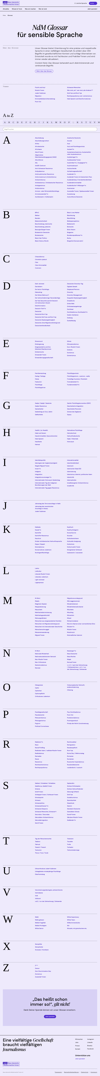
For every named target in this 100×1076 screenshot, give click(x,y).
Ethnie (69, 341)
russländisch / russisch (74, 767)
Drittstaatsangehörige (74, 306)
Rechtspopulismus (41, 767)
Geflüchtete (39, 415)
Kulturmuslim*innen (73, 547)
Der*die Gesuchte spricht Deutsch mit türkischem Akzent (46, 302)
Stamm (69, 806)
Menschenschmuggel (42, 629)
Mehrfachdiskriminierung (43, 612)
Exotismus (70, 353)
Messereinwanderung (42, 632)
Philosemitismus (40, 718)
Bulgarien (70, 232)
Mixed (69, 618)
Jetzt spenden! (92, 9)
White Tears (71, 920)
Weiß (37, 917)
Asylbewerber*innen (74, 160)
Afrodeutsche (39, 146)
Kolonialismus (39, 547)
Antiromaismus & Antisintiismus (45, 177)
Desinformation (40, 306)
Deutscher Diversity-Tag (75, 284)
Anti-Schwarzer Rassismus (44, 168)
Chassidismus (39, 257)
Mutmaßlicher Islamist (74, 635)
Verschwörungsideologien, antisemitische (48, 890)
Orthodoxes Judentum (42, 696)
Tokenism (70, 839)
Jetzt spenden (50, 1016)
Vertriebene (39, 893)
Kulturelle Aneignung (74, 541)
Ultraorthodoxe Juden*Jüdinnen (45, 869)
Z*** (36, 965)
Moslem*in (70, 627)
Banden (37, 218)
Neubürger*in (71, 651)
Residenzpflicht (72, 748)
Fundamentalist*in (73, 385)
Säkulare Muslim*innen (74, 817)
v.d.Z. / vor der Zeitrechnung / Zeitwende (48, 901)
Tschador (70, 847)
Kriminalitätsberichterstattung (45, 99)
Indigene (38, 471)
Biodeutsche (39, 235)
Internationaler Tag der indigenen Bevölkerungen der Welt (46, 484)
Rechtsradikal (71, 742)
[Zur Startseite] (11, 3)
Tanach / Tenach (40, 847)
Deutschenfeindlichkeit (42, 326)
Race (36, 745)
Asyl (68, 144)
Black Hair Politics (41, 238)
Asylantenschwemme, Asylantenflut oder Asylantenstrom (79, 153)
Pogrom (37, 723)
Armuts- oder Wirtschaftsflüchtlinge (47, 191)
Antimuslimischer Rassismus (44, 174)
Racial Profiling (40, 748)
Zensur (37, 968)
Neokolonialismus (41, 665)
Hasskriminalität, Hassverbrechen (46, 436)
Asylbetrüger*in (72, 157)
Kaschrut (38, 538)
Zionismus (38, 974)
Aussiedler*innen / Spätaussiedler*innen (80, 191)
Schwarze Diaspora (41, 809)
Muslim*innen (39, 90)
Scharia (37, 789)
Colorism (38, 268)
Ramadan (38, 756)
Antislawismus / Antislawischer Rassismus (49, 183)
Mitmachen (79, 1039)
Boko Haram (71, 230)
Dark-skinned (39, 284)
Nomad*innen (71, 662)
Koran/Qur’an (71, 533)
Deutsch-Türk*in (40, 308)
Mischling (70, 612)
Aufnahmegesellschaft (74, 171)
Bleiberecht (71, 224)
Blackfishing (71, 218)
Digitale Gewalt (72, 286)
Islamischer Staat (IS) (74, 469)
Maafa (37, 601)
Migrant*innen (39, 635)
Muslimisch (71, 632)
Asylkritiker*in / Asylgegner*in (77, 163)
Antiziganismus (40, 185)
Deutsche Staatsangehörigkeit (45, 320)
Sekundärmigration (41, 820)
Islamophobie (71, 480)
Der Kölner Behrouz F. (42, 295)
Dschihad (70, 309)
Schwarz (37, 800)
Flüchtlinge (38, 385)
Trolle (69, 844)
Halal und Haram (40, 433)
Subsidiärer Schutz (73, 812)
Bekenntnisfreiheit (41, 221)
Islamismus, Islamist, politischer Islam (79, 474)
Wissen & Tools (17, 9)
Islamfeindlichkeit (73, 463)
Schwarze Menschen (73, 87)
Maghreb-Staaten (41, 604)
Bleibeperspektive (73, 221)
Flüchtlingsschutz (73, 373)
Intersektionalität (72, 460)
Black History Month (41, 241)
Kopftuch (70, 527)
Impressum (94, 1072)
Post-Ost (38, 102)
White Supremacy (73, 917)
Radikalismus (39, 753)
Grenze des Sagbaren (74, 412)
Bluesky (89, 1046)
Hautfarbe (38, 442)
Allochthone (39, 160)
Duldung (70, 318)
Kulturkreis (70, 544)
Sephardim (70, 783)
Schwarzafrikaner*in (41, 806)
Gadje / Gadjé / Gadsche (43, 403)
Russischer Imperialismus (75, 762)
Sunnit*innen (71, 814)
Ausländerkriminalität (74, 183)
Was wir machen (30, 9)
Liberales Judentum (41, 577)
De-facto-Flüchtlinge (42, 289)
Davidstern (38, 286)
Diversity (70, 292)
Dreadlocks (71, 301)
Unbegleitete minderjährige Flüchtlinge (48, 871)
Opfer (37, 688)
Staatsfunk (70, 803)
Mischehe (70, 610)
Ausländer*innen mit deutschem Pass (79, 177)
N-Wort (37, 651)
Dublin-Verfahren (72, 315)
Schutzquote (39, 797)
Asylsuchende (71, 168)
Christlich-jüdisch (41, 259)
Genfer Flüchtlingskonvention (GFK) (79, 403)
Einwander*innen (40, 355)
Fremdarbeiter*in (73, 382)
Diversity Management (74, 295)
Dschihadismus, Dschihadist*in (77, 312)
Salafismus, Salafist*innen (43, 786)
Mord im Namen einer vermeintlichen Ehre (81, 624)
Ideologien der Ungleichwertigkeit (46, 463)
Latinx (37, 568)
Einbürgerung (39, 344)
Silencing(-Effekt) (73, 792)
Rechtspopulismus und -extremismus (79, 96)
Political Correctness (42, 726)
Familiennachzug (40, 373)
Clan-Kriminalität (40, 265)
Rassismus (38, 762)
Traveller (70, 841)
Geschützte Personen (74, 409)
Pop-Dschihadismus (73, 712)
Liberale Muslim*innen (42, 574)
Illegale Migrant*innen (42, 466)
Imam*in (38, 469)
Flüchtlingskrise (40, 387)
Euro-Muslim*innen (73, 347)
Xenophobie (39, 947)
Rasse (37, 759)
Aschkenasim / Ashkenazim (44, 197)
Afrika (37, 144)
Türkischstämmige (73, 850)
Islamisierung (71, 471)
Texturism (38, 850)
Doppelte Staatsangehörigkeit (77, 298)
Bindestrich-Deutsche (42, 232)
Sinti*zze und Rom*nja (74, 93)
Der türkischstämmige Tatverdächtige (47, 298)
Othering (70, 690)
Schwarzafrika (39, 803)
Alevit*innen (39, 152)
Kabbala (37, 527)
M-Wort (37, 598)
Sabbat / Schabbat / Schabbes (45, 783)
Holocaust (70, 442)
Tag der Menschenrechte (43, 839)
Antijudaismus (39, 171)
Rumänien (70, 759)
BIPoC (37, 212)
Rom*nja (70, 750)
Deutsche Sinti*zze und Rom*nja (45, 317)
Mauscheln (38, 610)
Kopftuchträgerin (72, 530)
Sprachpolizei (71, 800)
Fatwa (37, 379)
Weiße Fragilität (40, 923)
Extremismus (71, 355)
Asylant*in (70, 149)
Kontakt (77, 1049)
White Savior (39, 928)
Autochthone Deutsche (74, 197)
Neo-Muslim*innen (41, 659)
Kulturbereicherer (73, 538)
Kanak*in (38, 530)
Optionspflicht (40, 693)
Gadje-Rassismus (41, 406)
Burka (69, 238)
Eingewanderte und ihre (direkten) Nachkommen (43, 348)
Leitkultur (38, 571)
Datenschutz (84, 1072)
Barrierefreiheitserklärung (71, 1072)
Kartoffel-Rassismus (42, 536)
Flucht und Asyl (40, 87)
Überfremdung (40, 874)
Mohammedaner (72, 621)
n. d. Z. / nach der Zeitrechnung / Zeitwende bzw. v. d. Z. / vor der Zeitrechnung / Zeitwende (77, 667)
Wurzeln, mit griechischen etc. (77, 928)
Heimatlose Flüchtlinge (74, 430)
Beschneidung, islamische (43, 224)
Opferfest (38, 691)
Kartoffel (38, 533)
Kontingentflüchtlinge (42, 553)
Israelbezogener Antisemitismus (77, 483)
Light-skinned (39, 580)
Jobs (76, 1042)
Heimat (37, 444)
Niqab (69, 659)
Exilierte (69, 350)
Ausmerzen (71, 188)
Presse (77, 1046)
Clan (36, 262)
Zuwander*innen (40, 977)
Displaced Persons (73, 289)
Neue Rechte (71, 656)
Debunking (38, 292)
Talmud (37, 844)
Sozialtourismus (72, 797)
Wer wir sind (43, 9)
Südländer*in (71, 820)
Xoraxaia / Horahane (41, 950)
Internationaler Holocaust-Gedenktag (47, 480)
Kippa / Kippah (40, 544)
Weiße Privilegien (40, 925)
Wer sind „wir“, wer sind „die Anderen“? (80, 90)
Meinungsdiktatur (41, 618)
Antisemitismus (40, 180)
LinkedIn (90, 1042)
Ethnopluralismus (73, 344)
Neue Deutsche (72, 654)
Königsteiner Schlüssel (74, 550)
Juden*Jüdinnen (40, 93)
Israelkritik (70, 486)
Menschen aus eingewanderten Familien (48, 621)
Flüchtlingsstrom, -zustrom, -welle (78, 376)
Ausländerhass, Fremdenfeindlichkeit (79, 180)
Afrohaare (38, 149)
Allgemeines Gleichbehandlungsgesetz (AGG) (45, 156)
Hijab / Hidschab (72, 439)
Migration (38, 96)
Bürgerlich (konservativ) (75, 241)
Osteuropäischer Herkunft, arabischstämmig (76, 686)
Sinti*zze (70, 795)
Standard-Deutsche (73, 809)
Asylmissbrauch (72, 166)
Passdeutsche (39, 715)
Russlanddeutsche (73, 765)
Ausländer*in (71, 174)
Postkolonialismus (73, 718)
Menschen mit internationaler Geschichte (48, 627)
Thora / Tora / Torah (41, 853)
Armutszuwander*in (41, 194)
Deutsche (38, 311)
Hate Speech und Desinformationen (79, 99)
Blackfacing (71, 215)
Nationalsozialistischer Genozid (45, 656)
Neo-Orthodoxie (40, 662)
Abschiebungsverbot (42, 141)
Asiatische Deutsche (74, 138)
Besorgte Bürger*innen (42, 230)
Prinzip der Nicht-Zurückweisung (78, 723)
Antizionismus (39, 188)
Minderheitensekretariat (75, 607)
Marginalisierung (40, 607)
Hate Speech (39, 439)
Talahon (37, 841)
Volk (36, 896)
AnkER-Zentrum (40, 166)
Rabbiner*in (39, 742)
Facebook (90, 1049)
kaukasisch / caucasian (75, 553)
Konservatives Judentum (43, 550)
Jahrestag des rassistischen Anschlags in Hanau (44, 507)
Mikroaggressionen (73, 601)
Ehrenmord (38, 341)
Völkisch (38, 898)
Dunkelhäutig (71, 321)
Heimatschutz (71, 433)
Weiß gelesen (39, 920)
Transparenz (58, 1072)
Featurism (38, 382)
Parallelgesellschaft (41, 712)
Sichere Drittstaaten (73, 786)
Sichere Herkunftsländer (75, 789)
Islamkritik (70, 477)
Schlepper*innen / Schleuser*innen (46, 795)
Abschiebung (39, 138)
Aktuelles (6, 9)
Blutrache (70, 227)
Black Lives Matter (73, 212)
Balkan (37, 215)
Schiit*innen (39, 792)
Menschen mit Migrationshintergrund (47, 624)
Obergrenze (39, 685)
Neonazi (37, 668)
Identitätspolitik (40, 460)
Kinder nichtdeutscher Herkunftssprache (48, 541)
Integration (38, 474)
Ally (36, 163)
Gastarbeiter (39, 409)
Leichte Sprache (80, 3)
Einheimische (39, 352)
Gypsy (69, 415)
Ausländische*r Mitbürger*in (76, 185)
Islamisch (70, 466)
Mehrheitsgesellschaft (42, 615)
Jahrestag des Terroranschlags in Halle (47, 504)
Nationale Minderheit (42, 654)
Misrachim (70, 615)
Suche (92, 3)
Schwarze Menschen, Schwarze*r (46, 812)
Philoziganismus (40, 721)
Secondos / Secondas (42, 814)
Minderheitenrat (72, 604)
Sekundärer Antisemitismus (44, 817)
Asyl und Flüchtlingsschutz (76, 146)
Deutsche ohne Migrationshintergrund (47, 323)
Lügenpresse (39, 582)
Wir (68, 925)
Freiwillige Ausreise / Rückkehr (77, 379)
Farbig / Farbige (40, 376)
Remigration (71, 745)
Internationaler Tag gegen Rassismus (47, 488)
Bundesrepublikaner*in (74, 235)
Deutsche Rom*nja (41, 314)
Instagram (90, 1039)
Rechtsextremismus (41, 765)
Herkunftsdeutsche (73, 436)
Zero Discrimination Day (43, 971)
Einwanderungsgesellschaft (44, 358)
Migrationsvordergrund (74, 598)
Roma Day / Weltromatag (75, 753)
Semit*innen (39, 823)
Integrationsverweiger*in (43, 477)
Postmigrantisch (72, 721)
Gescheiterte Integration (75, 406)
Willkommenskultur (73, 923)
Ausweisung (71, 194)
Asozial (69, 141)
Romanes (70, 756)
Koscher (69, 536)
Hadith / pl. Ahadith (41, 430)
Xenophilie (38, 944)
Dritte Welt (70, 304)
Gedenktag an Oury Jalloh (43, 412)
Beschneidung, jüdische (42, 227)
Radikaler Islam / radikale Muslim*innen (48, 750)
